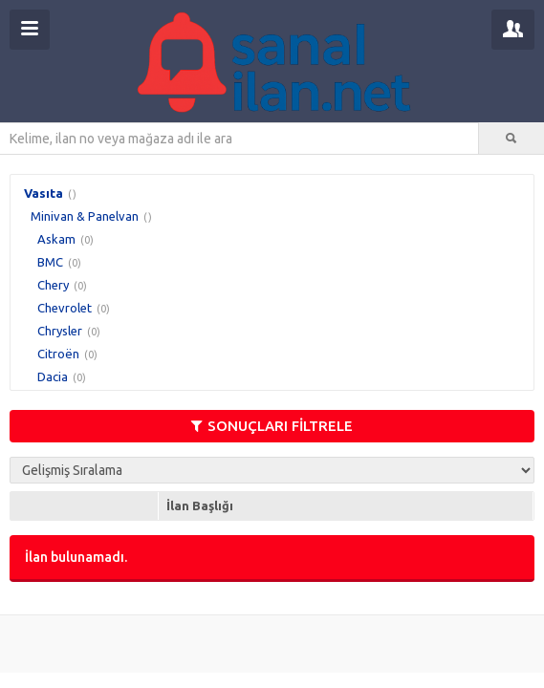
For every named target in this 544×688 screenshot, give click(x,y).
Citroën (58, 353)
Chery (53, 284)
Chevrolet (64, 307)
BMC (50, 262)
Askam (56, 239)
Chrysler (59, 330)
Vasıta (43, 193)
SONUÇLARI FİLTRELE (272, 426)
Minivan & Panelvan (85, 216)
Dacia (52, 376)
